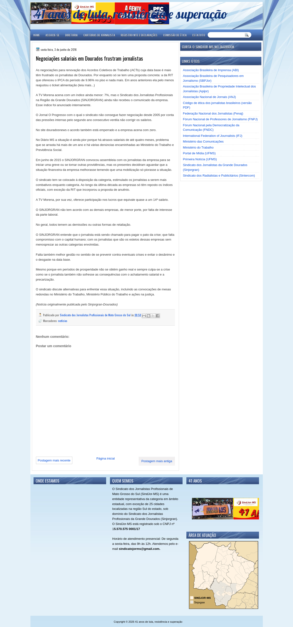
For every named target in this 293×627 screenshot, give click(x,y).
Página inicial (105, 458)
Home (36, 35)
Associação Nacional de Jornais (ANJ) (209, 97)
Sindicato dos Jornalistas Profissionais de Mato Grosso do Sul (95, 315)
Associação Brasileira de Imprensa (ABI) (211, 70)
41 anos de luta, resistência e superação (131, 14)
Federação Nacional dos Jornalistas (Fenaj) (213, 113)
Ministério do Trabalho (198, 147)
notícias (62, 321)
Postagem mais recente (54, 460)
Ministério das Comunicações (203, 141)
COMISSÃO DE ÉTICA (175, 35)
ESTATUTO (198, 35)
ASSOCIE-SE (52, 35)
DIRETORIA (71, 35)
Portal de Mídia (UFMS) (199, 153)
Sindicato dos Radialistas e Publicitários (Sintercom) (219, 175)
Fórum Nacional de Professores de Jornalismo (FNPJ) (220, 119)
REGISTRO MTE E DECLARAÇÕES (139, 35)
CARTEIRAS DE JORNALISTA (99, 35)
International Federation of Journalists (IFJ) (212, 136)
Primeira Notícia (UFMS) (200, 159)
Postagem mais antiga (156, 461)
